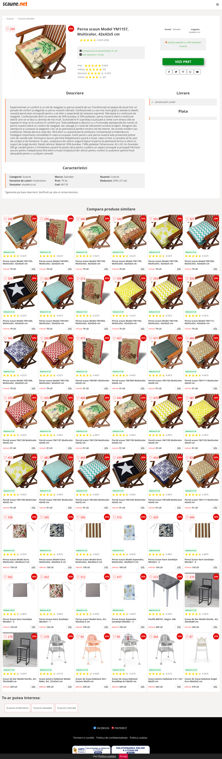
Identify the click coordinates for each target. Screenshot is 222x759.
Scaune (10, 18)
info (33, 268)
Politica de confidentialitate (112, 737)
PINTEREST (119, 728)
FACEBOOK (101, 728)
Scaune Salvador (26, 18)
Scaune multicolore (17, 708)
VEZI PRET (183, 61)
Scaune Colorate (66, 708)
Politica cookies (138, 737)
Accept (123, 756)
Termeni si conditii (83, 737)
